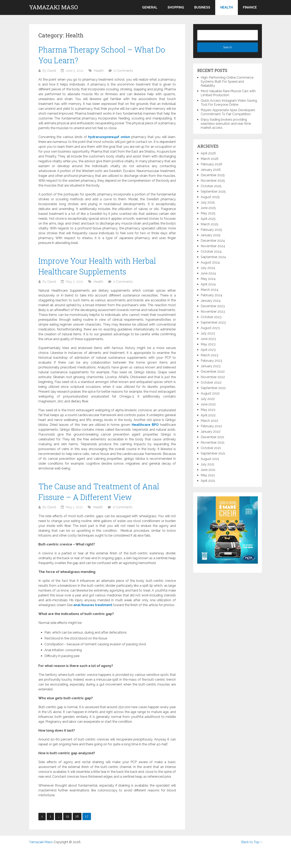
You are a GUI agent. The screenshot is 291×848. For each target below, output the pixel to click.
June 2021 (208, 470)
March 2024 (209, 290)
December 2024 (213, 241)
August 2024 (210, 262)
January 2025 (210, 235)
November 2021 (213, 442)
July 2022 (208, 399)
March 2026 (209, 159)
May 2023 (208, 344)
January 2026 (211, 170)
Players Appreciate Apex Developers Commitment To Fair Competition (228, 112)
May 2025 (208, 213)
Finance (250, 7)
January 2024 (211, 301)
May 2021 (208, 475)
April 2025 (208, 219)
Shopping (176, 7)
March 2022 (209, 421)
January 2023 (210, 366)
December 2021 (212, 437)
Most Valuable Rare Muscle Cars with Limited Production (228, 93)
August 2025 (210, 197)
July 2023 (208, 333)
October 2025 (211, 186)
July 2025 (208, 202)
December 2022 (213, 371)
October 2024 (211, 251)
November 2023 (213, 311)
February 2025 (211, 230)
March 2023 (209, 355)
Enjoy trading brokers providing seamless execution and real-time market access (226, 124)
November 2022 (213, 377)
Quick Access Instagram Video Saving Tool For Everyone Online (229, 103)
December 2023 (213, 306)
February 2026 (211, 164)
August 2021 (210, 459)
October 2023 (211, 317)
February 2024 (211, 295)
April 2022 (208, 415)
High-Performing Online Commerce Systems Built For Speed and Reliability (227, 82)
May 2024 (208, 279)
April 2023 (208, 350)
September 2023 (213, 322)
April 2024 (208, 284)
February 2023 (211, 361)
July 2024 (208, 268)
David (51, 71)
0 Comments (123, 71)
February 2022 (211, 426)
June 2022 (208, 404)
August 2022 (210, 393)
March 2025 (209, 224)
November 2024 (213, 246)
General (149, 7)
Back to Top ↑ (251, 842)
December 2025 (213, 175)
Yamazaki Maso (53, 7)
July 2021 (207, 464)
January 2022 (210, 431)
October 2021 (211, 448)
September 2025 (213, 191)
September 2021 (213, 453)
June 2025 (208, 208)
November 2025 (213, 180)
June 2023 (208, 339)
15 (67, 816)
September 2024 (213, 257)
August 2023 (210, 328)
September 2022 (213, 388)
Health (226, 7)
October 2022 (211, 382)
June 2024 (208, 273)
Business (202, 7)
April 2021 (208, 481)
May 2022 (208, 410)
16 (77, 816)
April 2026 (208, 153)
